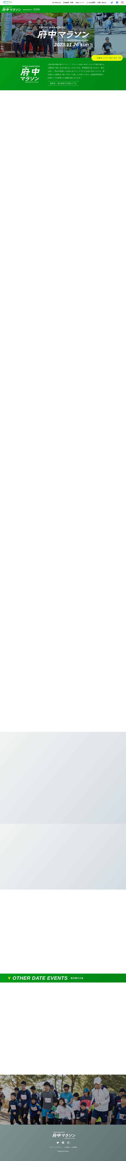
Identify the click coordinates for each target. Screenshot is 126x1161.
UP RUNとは (56, 2)
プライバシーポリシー (56, 1147)
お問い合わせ (101, 2)
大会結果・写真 (68, 2)
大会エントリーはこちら (109, 58)
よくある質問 (90, 2)
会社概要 (74, 1147)
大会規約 (67, 1147)
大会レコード (80, 2)
